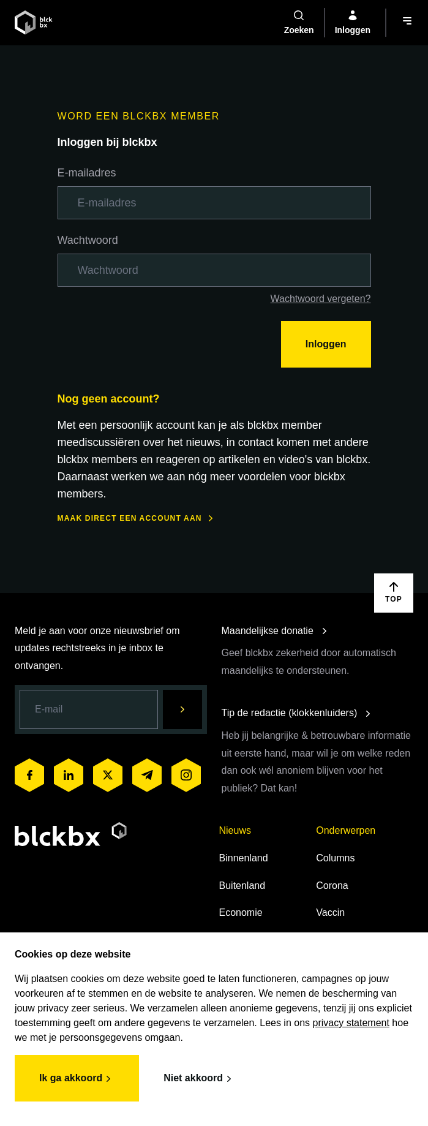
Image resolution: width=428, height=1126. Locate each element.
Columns (335, 858)
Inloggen (326, 344)
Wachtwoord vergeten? (321, 298)
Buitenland (242, 885)
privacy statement (351, 1023)
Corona (332, 885)
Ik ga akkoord (77, 1079)
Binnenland (243, 858)
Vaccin (330, 912)
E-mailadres (87, 173)
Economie (241, 912)
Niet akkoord (199, 1079)
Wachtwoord (88, 240)
